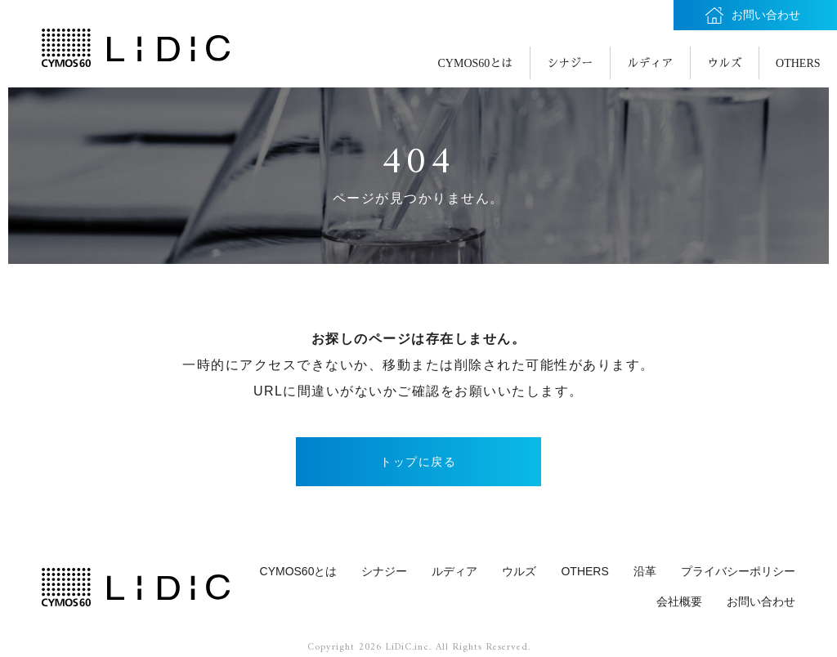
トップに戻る (418, 461)
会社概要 (679, 601)
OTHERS (798, 63)
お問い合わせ (761, 601)
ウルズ (724, 63)
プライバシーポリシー (738, 571)
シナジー (570, 63)
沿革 (644, 571)
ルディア (650, 63)
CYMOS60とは (475, 63)
